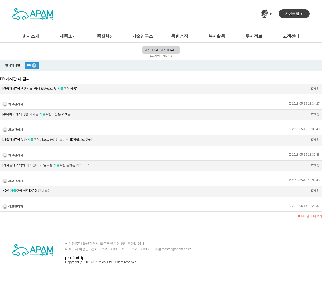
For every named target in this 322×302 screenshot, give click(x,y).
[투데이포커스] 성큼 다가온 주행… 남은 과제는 (36, 114)
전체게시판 (12, 65)
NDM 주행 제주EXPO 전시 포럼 (26, 190)
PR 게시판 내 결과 (15, 78)
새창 (315, 88)
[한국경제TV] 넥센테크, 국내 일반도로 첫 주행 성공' (39, 88)
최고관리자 (12, 104)
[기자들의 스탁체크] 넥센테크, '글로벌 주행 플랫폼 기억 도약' (45, 165)
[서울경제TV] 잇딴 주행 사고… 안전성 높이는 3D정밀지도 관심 (47, 139)
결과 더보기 (310, 216)
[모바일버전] (74, 258)
